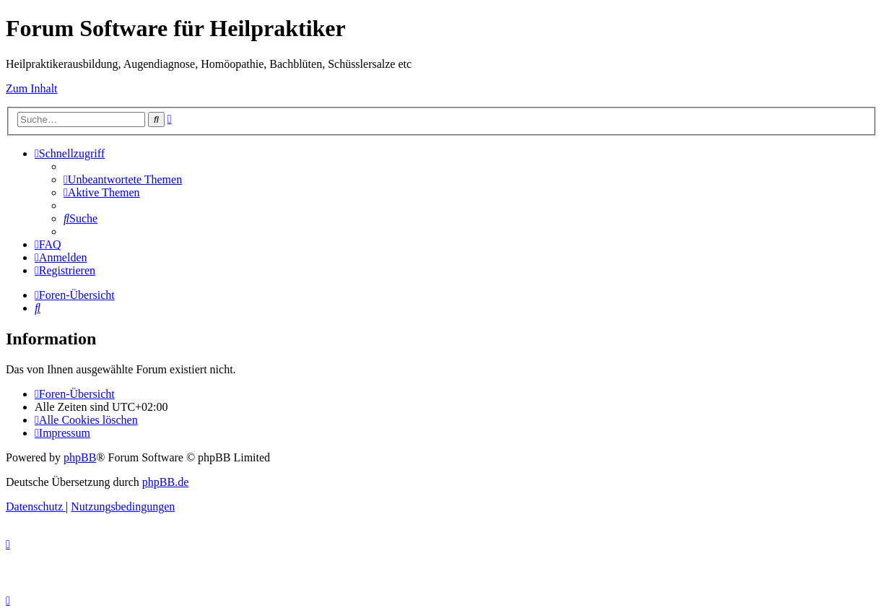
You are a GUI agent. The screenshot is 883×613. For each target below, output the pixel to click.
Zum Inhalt (32, 88)
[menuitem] (123, 179)
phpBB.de (165, 482)
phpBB (80, 457)
